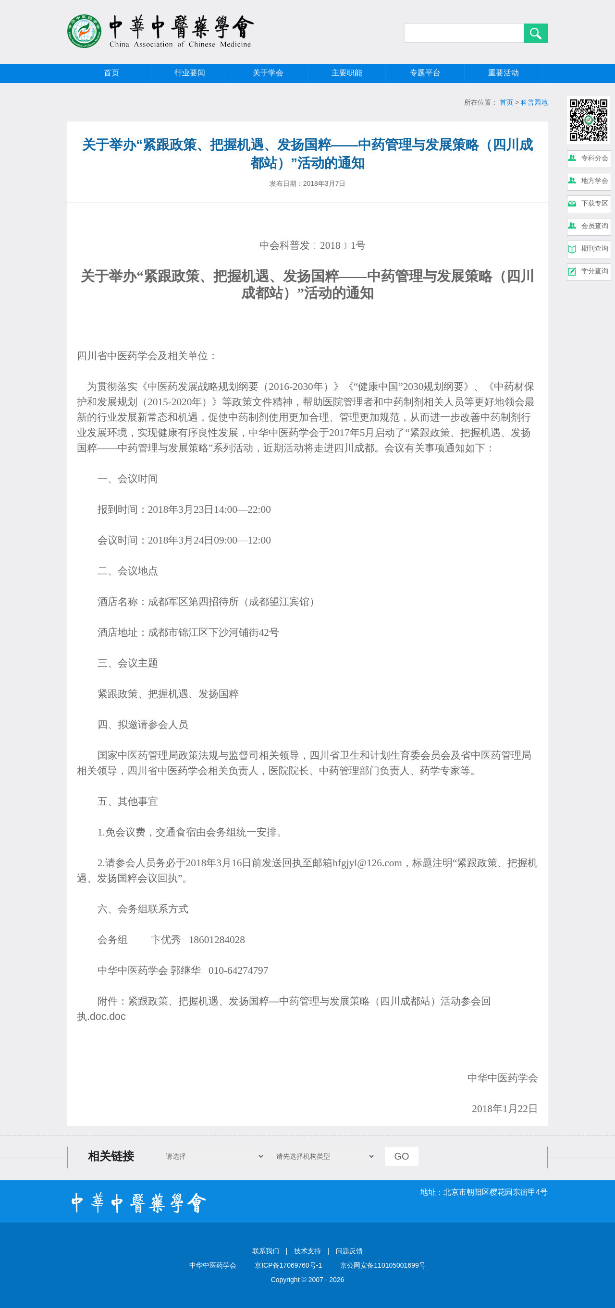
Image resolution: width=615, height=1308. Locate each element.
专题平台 (425, 73)
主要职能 (347, 73)
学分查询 (594, 271)
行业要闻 (189, 73)
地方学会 (594, 180)
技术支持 (307, 1251)
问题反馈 (349, 1251)
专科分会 (594, 158)
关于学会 (268, 73)
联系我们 (265, 1251)
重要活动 (503, 73)
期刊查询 (594, 248)
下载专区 (594, 203)
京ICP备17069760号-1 (288, 1265)
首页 (111, 73)
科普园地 (534, 102)
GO (401, 1156)
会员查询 (594, 226)
